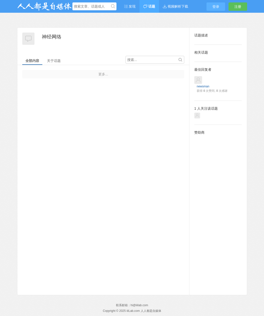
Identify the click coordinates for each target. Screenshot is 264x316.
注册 (237, 7)
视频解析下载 (175, 6)
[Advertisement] (218, 211)
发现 (130, 6)
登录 (215, 7)
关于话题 (54, 61)
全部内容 (32, 61)
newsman (203, 86)
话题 (149, 6)
